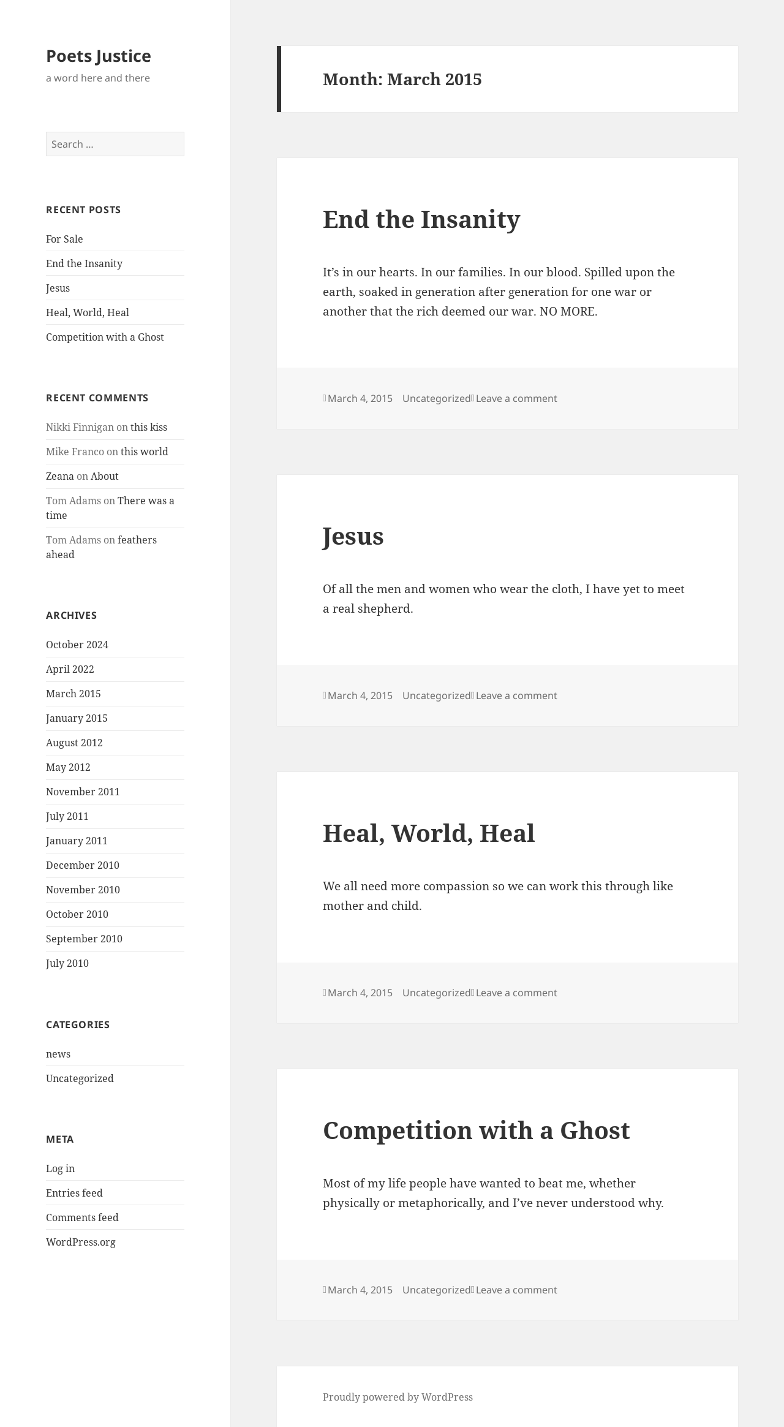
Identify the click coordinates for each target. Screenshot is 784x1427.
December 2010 (82, 865)
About (105, 476)
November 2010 (83, 889)
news (58, 1054)
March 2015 (73, 693)
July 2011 (67, 816)
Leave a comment (516, 398)
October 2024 (77, 644)
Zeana (60, 476)
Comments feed (82, 1217)
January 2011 (77, 840)
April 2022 (70, 669)
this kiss (148, 427)
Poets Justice (98, 55)
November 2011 (83, 791)
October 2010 (77, 914)
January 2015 (77, 718)
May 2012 (68, 767)
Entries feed (74, 1193)
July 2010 (67, 963)
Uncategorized (80, 1078)
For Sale (64, 239)
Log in (60, 1168)
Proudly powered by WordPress (398, 1397)
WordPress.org (81, 1242)
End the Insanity (84, 263)
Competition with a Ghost (105, 337)
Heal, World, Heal (87, 312)
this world (144, 451)
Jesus (58, 288)
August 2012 (74, 742)
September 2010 (84, 938)
